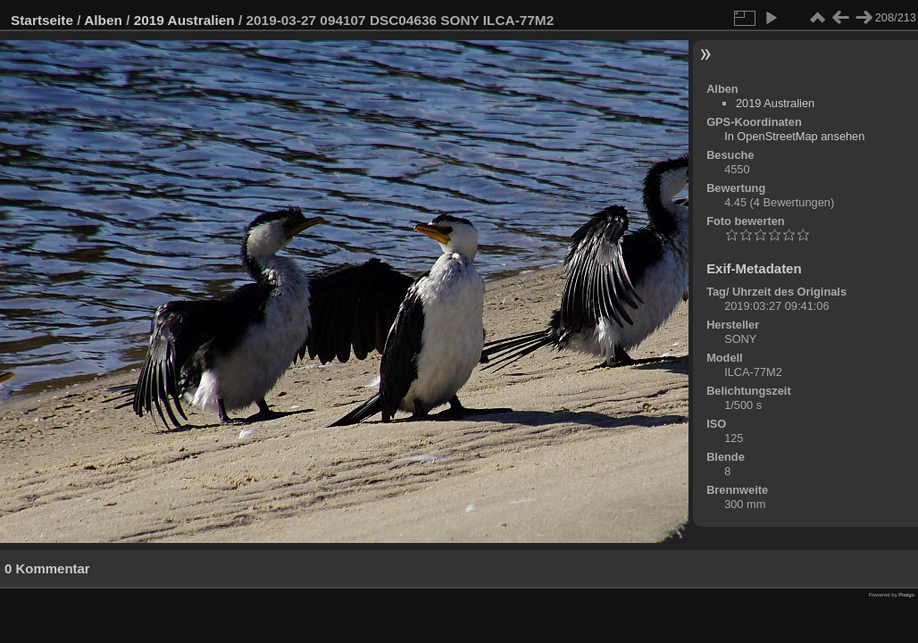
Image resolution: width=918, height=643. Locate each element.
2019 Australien (184, 20)
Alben (103, 20)
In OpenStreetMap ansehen (794, 136)
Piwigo (906, 594)
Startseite (42, 20)
